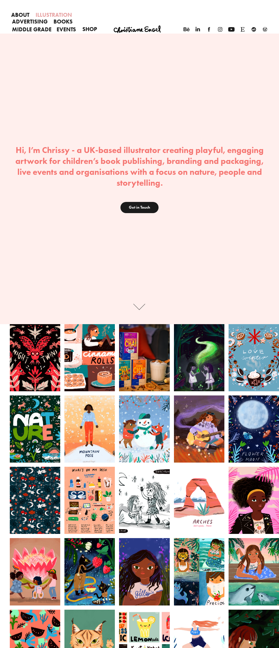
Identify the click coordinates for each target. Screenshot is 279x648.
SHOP (89, 29)
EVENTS (66, 29)
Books (63, 21)
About (20, 14)
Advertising (30, 21)
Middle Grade (32, 29)
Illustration (54, 14)
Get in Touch (139, 207)
